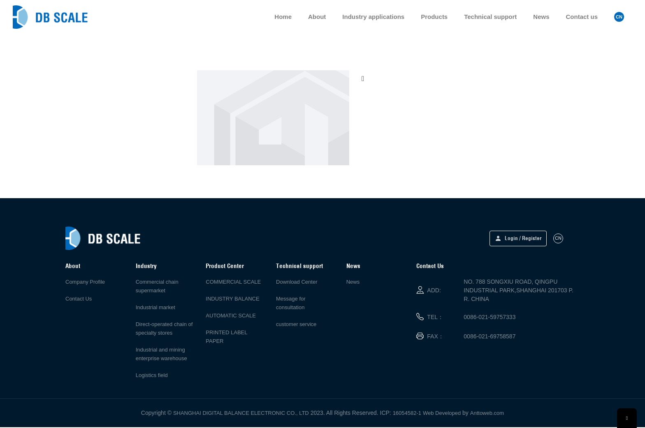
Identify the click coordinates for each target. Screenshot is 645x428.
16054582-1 (407, 414)
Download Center (296, 283)
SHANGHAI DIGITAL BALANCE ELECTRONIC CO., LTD (241, 414)
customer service (296, 325)
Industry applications (373, 17)
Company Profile (85, 283)
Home (283, 17)
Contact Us (78, 299)
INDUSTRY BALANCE (232, 299)
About (317, 17)
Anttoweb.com (487, 414)
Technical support (490, 17)
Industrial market (155, 308)
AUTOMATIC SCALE (231, 316)
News (541, 17)
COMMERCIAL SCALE (233, 283)
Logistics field (152, 376)
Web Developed (442, 414)
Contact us (582, 17)
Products (434, 17)
